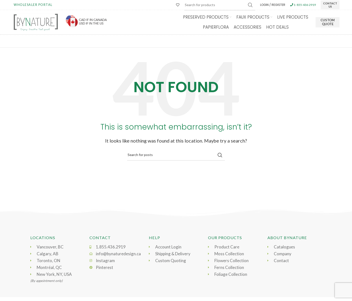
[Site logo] (35, 21)
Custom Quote (327, 22)
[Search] (176, 155)
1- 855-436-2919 (303, 5)
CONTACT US (330, 5)
